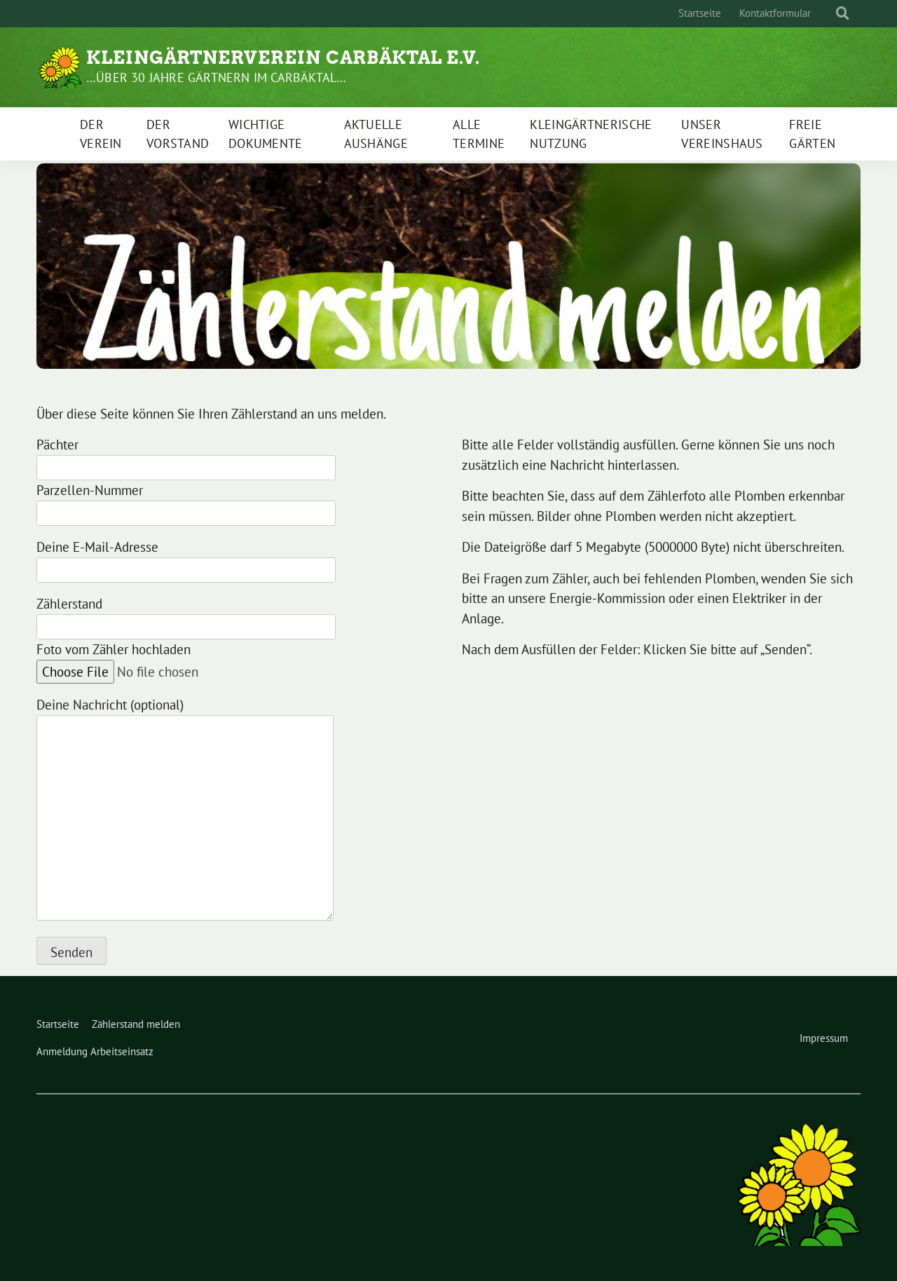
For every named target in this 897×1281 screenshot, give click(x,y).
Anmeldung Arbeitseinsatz (94, 1051)
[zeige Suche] (842, 13)
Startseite (699, 13)
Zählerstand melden (136, 1024)
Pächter (186, 456)
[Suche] (829, 13)
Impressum (824, 1038)
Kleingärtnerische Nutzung (591, 133)
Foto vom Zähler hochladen (155, 660)
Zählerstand (186, 615)
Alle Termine (479, 133)
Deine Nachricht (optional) (185, 810)
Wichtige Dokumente (265, 133)
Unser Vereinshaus (721, 133)
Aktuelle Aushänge (376, 133)
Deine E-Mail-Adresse (186, 558)
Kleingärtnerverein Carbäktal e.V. (283, 57)
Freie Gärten (812, 133)
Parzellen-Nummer (186, 502)
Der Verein (101, 133)
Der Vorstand (177, 133)
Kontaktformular (775, 13)
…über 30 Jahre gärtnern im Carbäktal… (216, 77)
